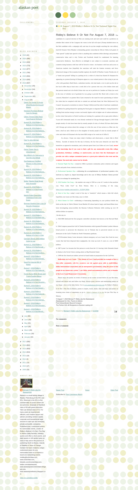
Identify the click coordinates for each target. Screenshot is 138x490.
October (27, 93)
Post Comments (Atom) (74, 394)
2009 (24, 369)
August (27, 100)
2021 (24, 72)
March (26, 330)
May (26, 323)
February (27, 333)
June (26, 319)
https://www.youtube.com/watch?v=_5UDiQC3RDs (72, 189)
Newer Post (60, 390)
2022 (24, 69)
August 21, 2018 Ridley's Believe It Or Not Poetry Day (33, 189)
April (26, 326)
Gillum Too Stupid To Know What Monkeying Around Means (33, 105)
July (26, 316)
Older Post (114, 390)
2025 (24, 58)
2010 (24, 366)
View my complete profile (29, 478)
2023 (24, 65)
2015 (24, 348)
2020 (24, 76)
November (28, 89)
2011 (24, 362)
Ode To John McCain (31, 140)
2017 (24, 341)
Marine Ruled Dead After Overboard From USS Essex (33, 197)
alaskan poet (28, 7)
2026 (24, 55)
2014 (24, 352)
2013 (24, 356)
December (28, 86)
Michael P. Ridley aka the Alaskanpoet (32, 391)
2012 (24, 359)
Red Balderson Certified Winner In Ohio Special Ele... (33, 163)
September (28, 96)
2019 (24, 79)
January (27, 337)
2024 (24, 62)
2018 (24, 83)
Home (87, 390)
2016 (24, 345)
